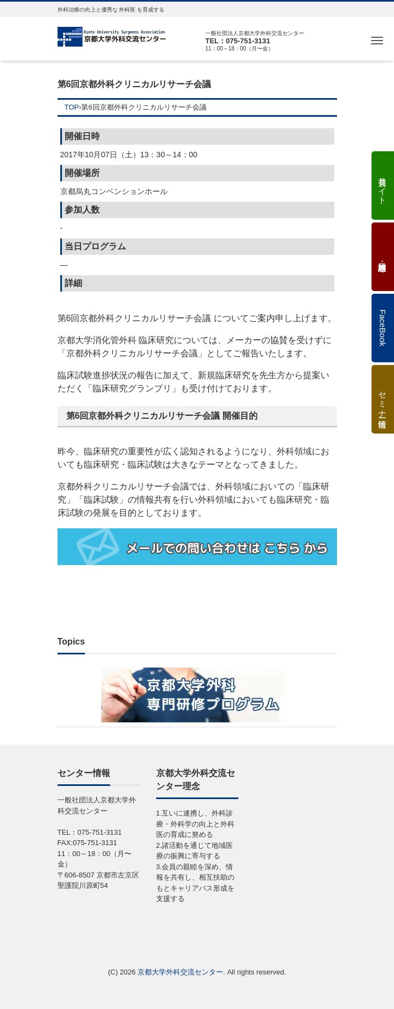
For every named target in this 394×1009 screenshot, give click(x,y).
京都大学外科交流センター (180, 972)
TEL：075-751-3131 (238, 41)
